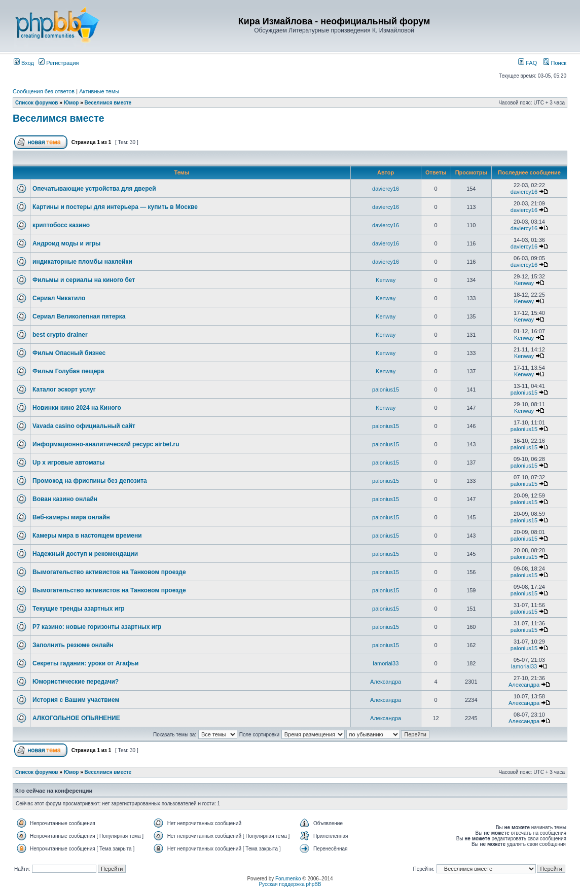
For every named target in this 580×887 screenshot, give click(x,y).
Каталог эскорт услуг (64, 389)
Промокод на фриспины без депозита (89, 480)
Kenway (385, 280)
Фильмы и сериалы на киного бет (83, 279)
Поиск (554, 63)
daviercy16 (385, 189)
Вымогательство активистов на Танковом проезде (109, 572)
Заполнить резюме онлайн (73, 645)
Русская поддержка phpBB (290, 884)
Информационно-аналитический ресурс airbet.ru (105, 444)
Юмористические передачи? (75, 681)
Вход (24, 63)
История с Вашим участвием (75, 699)
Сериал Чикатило (58, 298)
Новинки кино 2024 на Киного (76, 407)
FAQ (527, 63)
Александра (385, 682)
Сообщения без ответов (44, 91)
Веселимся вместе (108, 102)
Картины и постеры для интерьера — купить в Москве (115, 206)
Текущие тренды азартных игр (78, 608)
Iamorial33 (385, 663)
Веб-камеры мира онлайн (71, 517)
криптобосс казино (61, 225)
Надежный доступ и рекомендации (85, 553)
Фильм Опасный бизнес (68, 353)
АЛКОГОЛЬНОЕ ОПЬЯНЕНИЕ (76, 718)
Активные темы (99, 91)
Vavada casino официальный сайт (83, 426)
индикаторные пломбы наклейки (82, 261)
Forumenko (288, 878)
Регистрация (59, 63)
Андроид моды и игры (66, 243)
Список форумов (36, 102)
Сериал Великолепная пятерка (78, 316)
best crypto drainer (60, 334)
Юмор (71, 102)
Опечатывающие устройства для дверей (94, 188)
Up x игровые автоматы (68, 462)
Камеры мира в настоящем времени (87, 535)
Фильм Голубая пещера (68, 371)
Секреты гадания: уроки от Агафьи (85, 663)
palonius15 (385, 389)
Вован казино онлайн (64, 499)
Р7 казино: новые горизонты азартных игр (96, 626)
